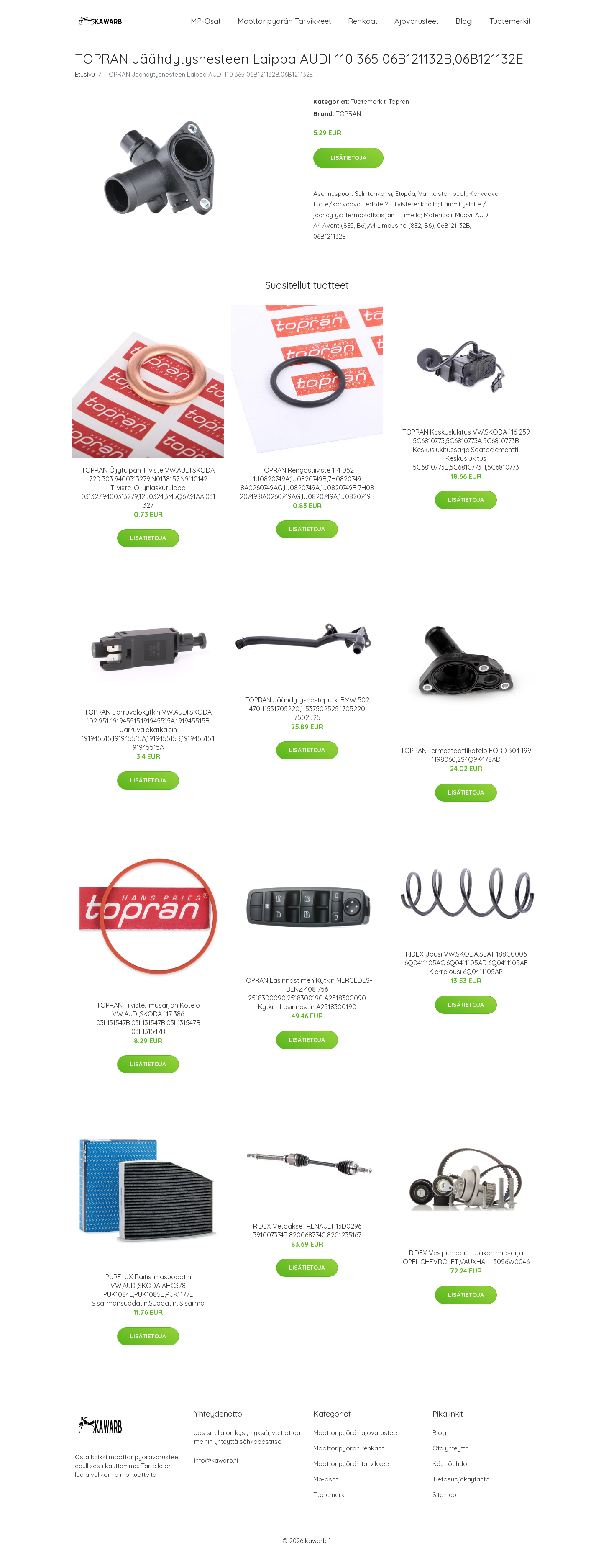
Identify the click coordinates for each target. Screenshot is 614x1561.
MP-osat (206, 24)
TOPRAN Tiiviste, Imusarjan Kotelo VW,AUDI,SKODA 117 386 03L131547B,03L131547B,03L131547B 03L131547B (148, 1024)
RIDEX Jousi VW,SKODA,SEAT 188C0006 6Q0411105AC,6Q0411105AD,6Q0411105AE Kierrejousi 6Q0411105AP (466, 969)
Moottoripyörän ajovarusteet (356, 1439)
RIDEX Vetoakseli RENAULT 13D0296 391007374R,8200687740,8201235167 (307, 1236)
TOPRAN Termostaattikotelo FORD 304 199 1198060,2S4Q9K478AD (466, 760)
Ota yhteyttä (450, 1454)
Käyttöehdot (450, 1470)
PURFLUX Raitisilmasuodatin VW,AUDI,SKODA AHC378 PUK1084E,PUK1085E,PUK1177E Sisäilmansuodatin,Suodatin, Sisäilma (148, 1295)
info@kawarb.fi (216, 1466)
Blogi (464, 24)
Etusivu (85, 80)
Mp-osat (325, 1485)
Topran (399, 107)
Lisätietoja (348, 163)
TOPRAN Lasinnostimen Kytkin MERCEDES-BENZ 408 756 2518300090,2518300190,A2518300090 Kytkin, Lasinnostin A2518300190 (307, 999)
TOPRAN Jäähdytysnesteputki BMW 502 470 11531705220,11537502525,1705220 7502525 (307, 715)
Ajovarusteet (416, 24)
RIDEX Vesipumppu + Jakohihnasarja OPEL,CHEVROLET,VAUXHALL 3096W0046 (466, 1263)
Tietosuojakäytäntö (461, 1485)
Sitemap (444, 1500)
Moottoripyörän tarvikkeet (284, 24)
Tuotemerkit (510, 24)
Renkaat (363, 24)
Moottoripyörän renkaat (348, 1454)
